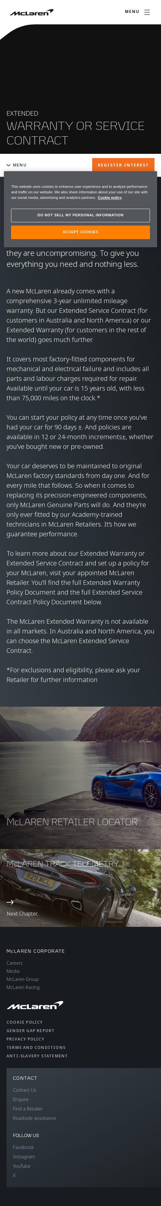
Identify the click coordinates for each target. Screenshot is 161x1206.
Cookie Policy (24, 1022)
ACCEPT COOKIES (80, 232)
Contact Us (24, 1090)
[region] (80, 209)
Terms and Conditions (36, 1047)
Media (12, 971)
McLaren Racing (23, 987)
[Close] (148, 179)
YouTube (22, 1166)
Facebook (23, 1147)
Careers (14, 963)
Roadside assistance (34, 1118)
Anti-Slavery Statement (37, 1056)
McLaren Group (22, 979)
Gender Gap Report (30, 1030)
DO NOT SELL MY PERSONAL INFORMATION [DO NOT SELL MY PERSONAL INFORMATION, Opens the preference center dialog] (81, 215)
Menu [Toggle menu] (16, 165)
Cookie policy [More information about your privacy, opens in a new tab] (110, 197)
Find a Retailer (28, 1109)
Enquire (21, 1099)
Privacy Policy (25, 1039)
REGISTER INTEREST (123, 165)
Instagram (24, 1157)
